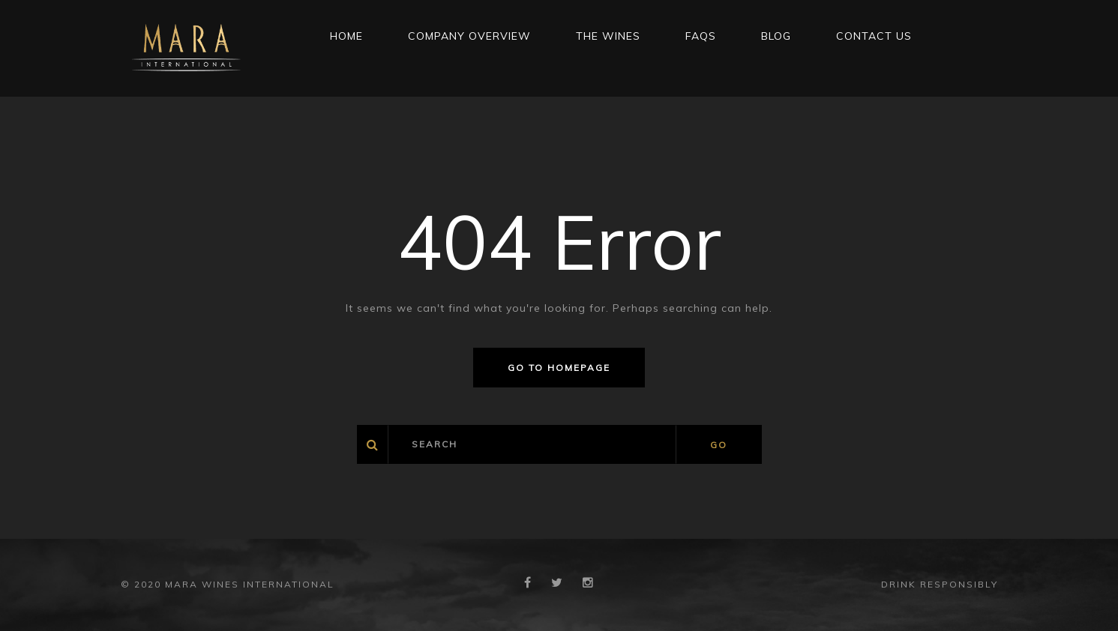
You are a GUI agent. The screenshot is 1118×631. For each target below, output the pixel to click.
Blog (776, 36)
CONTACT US (874, 36)
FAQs (700, 36)
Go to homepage (559, 367)
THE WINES (608, 36)
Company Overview (469, 36)
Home (346, 36)
